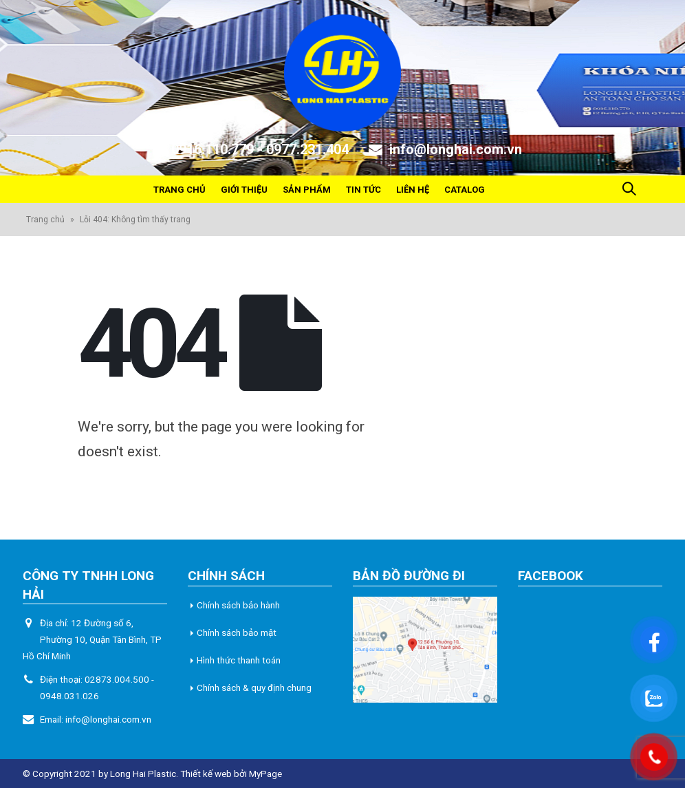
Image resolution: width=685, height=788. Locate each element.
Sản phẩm (307, 189)
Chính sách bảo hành (238, 604)
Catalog (464, 189)
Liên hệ (412, 189)
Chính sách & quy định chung (254, 687)
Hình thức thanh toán (239, 659)
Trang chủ (179, 189)
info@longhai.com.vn (108, 719)
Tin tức (363, 189)
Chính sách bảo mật (236, 632)
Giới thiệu (244, 189)
